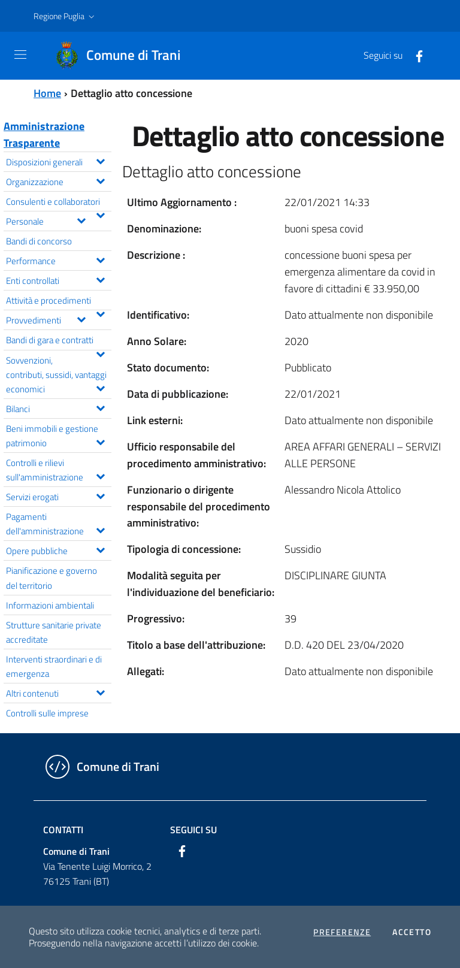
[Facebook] (414, 55)
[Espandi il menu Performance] (100, 259)
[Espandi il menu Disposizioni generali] (100, 160)
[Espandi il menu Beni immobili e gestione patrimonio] (100, 441)
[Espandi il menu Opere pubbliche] (100, 549)
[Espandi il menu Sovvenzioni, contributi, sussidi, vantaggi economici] (100, 387)
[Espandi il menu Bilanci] (100, 407)
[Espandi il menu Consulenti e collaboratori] (100, 214)
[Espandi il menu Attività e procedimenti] (100, 312)
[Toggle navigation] (20, 54)
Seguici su (193, 829)
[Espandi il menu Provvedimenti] (81, 318)
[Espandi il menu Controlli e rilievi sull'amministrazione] (100, 475)
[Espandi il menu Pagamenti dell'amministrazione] (100, 529)
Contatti (63, 829)
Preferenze (342, 932)
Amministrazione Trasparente (44, 134)
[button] (65, 16)
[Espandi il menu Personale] (81, 219)
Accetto (411, 932)
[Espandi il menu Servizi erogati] (100, 495)
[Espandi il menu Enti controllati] (100, 278)
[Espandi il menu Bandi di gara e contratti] (100, 353)
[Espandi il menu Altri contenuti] (100, 691)
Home (47, 93)
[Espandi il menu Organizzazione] (100, 180)
